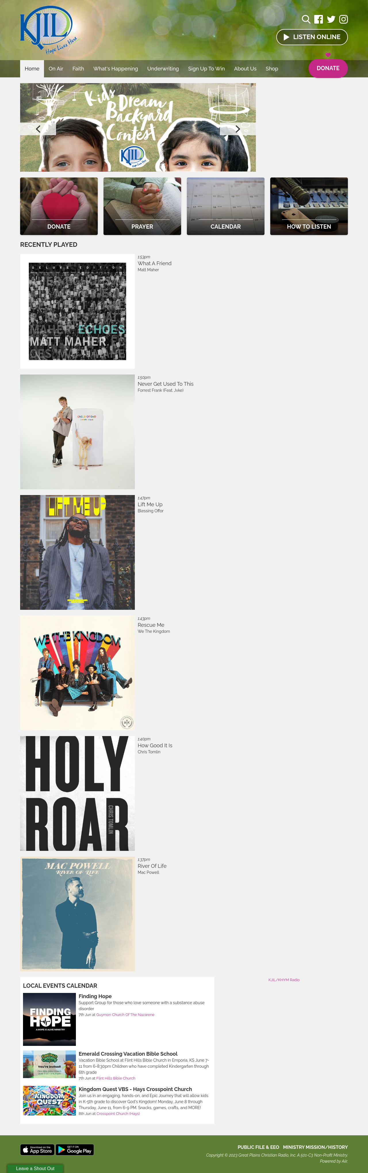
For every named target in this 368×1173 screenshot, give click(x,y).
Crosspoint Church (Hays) (118, 1113)
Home (32, 69)
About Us (245, 69)
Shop (272, 69)
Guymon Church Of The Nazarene (125, 1014)
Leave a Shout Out (35, 1168)
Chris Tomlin (149, 752)
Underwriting (163, 69)
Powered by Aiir (333, 1161)
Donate (327, 65)
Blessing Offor (151, 511)
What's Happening (115, 69)
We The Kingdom (154, 631)
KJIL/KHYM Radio (284, 980)
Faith (78, 69)
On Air (56, 69)
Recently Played (48, 244)
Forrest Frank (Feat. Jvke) (160, 390)
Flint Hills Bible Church (115, 1078)
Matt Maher (148, 270)
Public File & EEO (258, 1147)
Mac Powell (148, 872)
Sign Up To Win (206, 69)
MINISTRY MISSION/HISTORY (315, 1147)
